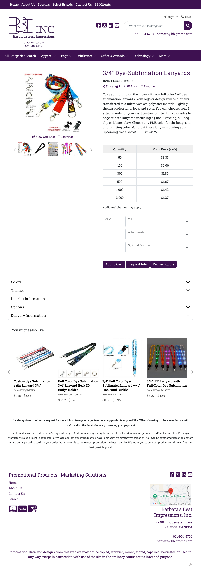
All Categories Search (20, 56)
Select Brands (63, 4)
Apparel (48, 55)
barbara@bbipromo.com (174, 34)
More (164, 55)
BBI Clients (103, 4)
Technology (143, 55)
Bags (66, 55)
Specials (44, 4)
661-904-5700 (144, 34)
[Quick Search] (154, 25)
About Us (28, 4)
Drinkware (86, 55)
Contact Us (84, 4)
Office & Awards (114, 55)
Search (14, 499)
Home (14, 4)
